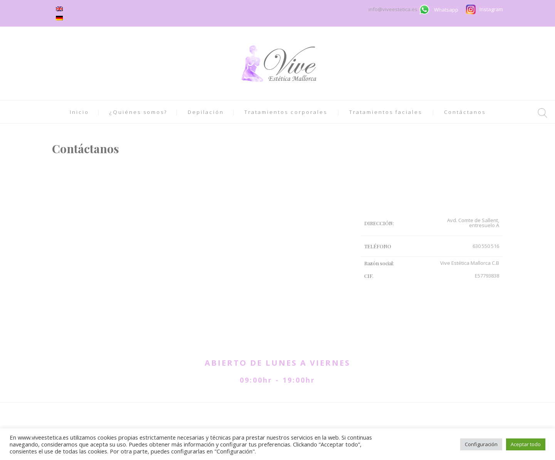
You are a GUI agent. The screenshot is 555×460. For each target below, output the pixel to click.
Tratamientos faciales (385, 112)
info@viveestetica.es (393, 9)
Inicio (79, 112)
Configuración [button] (481, 444)
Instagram (491, 9)
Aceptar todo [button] (526, 444)
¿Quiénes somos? (138, 112)
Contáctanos (465, 112)
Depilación (206, 112)
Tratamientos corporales (285, 112)
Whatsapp (446, 9)
